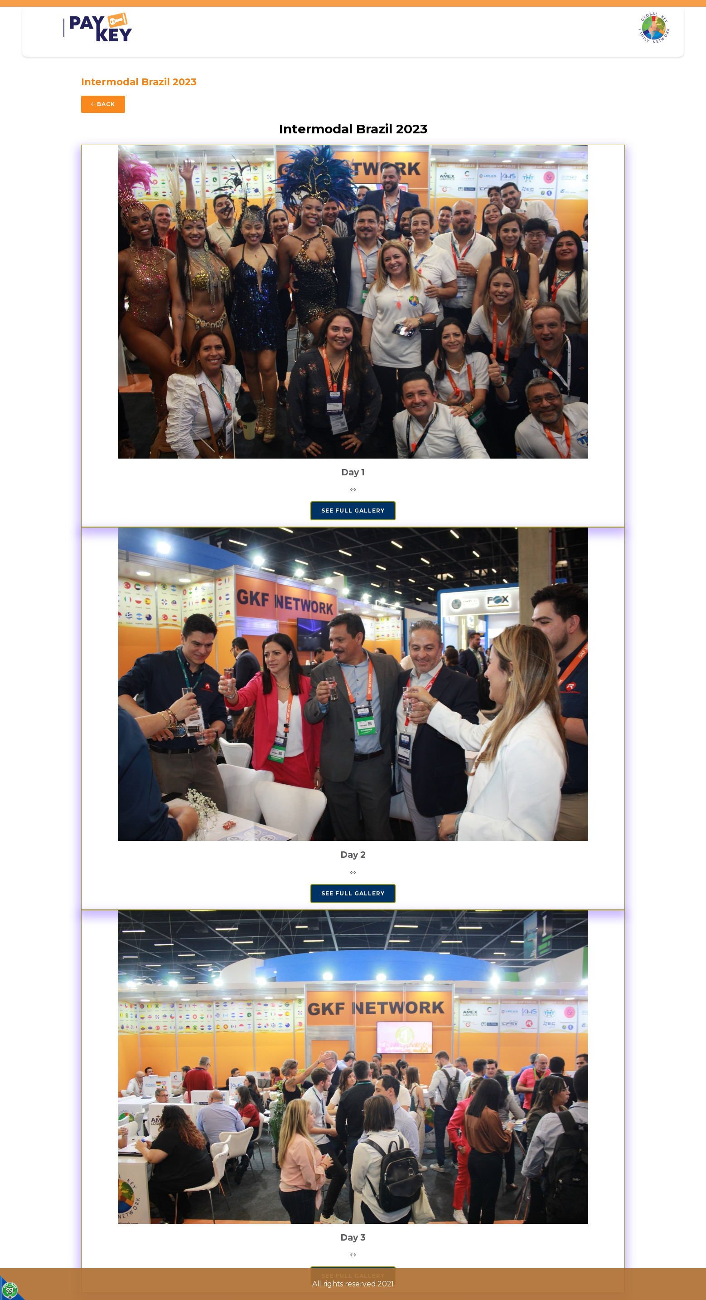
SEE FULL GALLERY (353, 510)
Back (103, 104)
